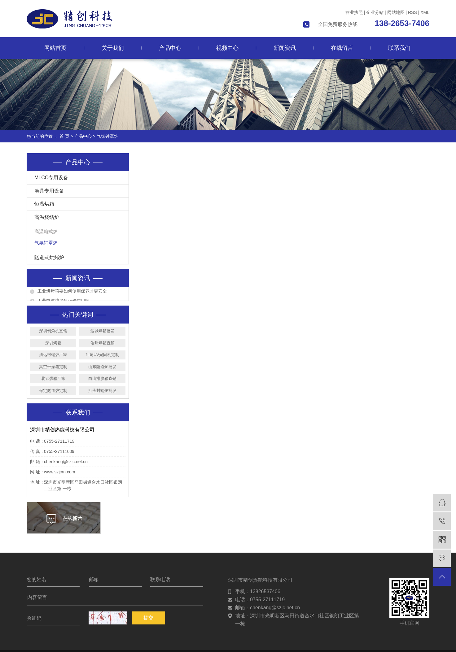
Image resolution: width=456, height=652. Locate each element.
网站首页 (55, 48)
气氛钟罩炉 (107, 136)
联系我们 (399, 48)
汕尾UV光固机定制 (102, 354)
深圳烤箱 (53, 343)
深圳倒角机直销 (53, 330)
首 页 (64, 136)
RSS (412, 12)
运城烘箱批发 (102, 330)
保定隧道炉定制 (53, 390)
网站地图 (396, 12)
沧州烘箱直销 (102, 343)
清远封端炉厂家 (53, 354)
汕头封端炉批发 (102, 390)
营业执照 (354, 12)
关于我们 (113, 48)
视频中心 (227, 48)
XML (424, 12)
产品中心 (170, 48)
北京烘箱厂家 (53, 378)
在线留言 (342, 48)
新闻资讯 (285, 48)
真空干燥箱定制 (53, 366)
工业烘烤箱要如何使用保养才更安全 (72, 292)
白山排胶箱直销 (102, 378)
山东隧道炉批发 (102, 366)
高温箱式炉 (46, 231)
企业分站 (375, 12)
